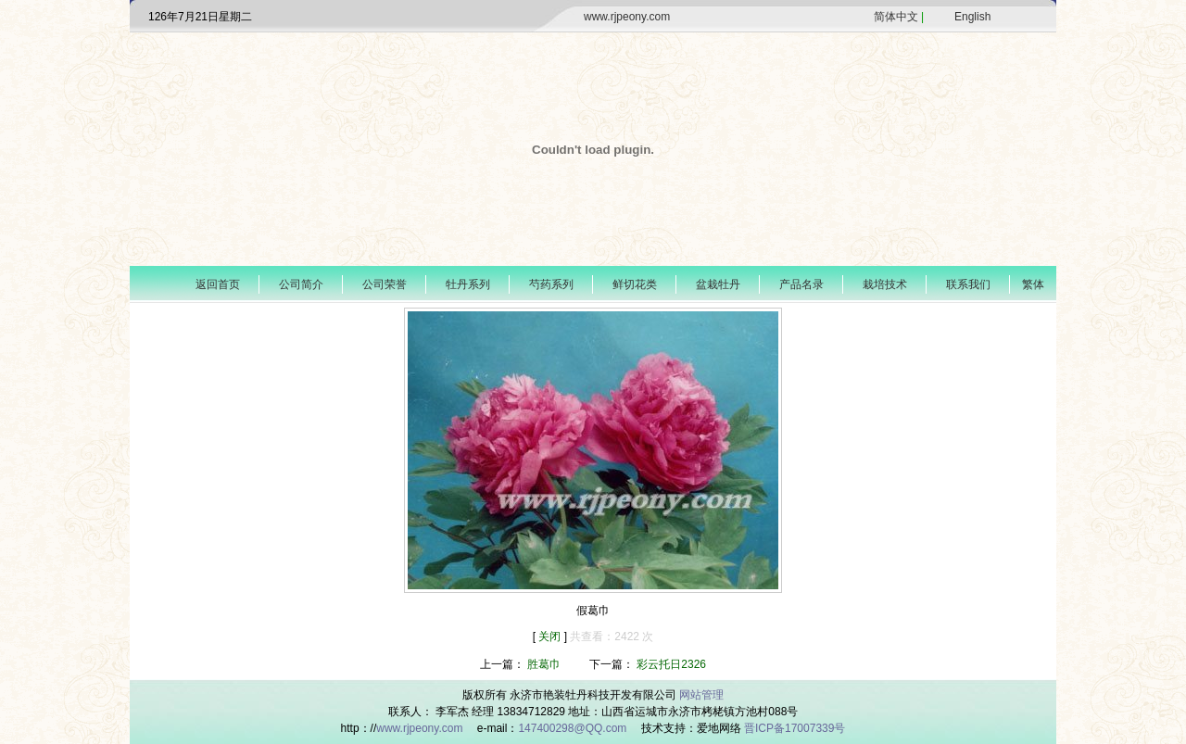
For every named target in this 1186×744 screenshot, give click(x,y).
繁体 (1033, 284)
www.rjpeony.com (627, 16)
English (972, 16)
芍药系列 (551, 284)
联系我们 (968, 284)
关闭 (550, 636)
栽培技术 (885, 284)
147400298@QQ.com (573, 728)
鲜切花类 (634, 284)
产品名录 (801, 284)
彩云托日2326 (671, 664)
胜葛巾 (544, 664)
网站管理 (701, 694)
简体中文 (896, 16)
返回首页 (218, 284)
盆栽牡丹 (718, 284)
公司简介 (301, 284)
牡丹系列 (468, 284)
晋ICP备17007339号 (794, 728)
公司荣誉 (384, 284)
